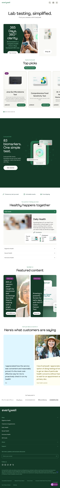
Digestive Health (30, 248)
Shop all (47, 52)
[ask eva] (54, 484)
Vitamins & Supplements (8, 424)
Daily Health (30, 211)
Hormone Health (30, 257)
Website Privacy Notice (19, 480)
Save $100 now (11, 313)
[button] (56, 456)
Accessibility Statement (7, 480)
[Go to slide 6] (11, 111)
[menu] (56, 2)
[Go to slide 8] (14, 111)
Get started (12, 53)
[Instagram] (2, 465)
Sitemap (15, 485)
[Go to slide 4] (8, 111)
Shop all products (30, 68)
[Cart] (53, 2)
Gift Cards (4, 438)
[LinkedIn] (5, 465)
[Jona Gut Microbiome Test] (15, 89)
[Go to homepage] (6, 3)
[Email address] (30, 456)
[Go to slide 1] (3, 111)
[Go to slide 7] (12, 111)
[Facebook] (8, 465)
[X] (13, 465)
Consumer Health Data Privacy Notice (43, 480)
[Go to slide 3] (6, 111)
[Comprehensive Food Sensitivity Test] (39, 89)
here (32, 471)
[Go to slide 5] (9, 111)
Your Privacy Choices (6, 485)
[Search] (49, 2)
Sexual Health (30, 253)
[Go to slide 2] (5, 111)
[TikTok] (10, 465)
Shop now (36, 313)
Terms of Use (30, 480)
